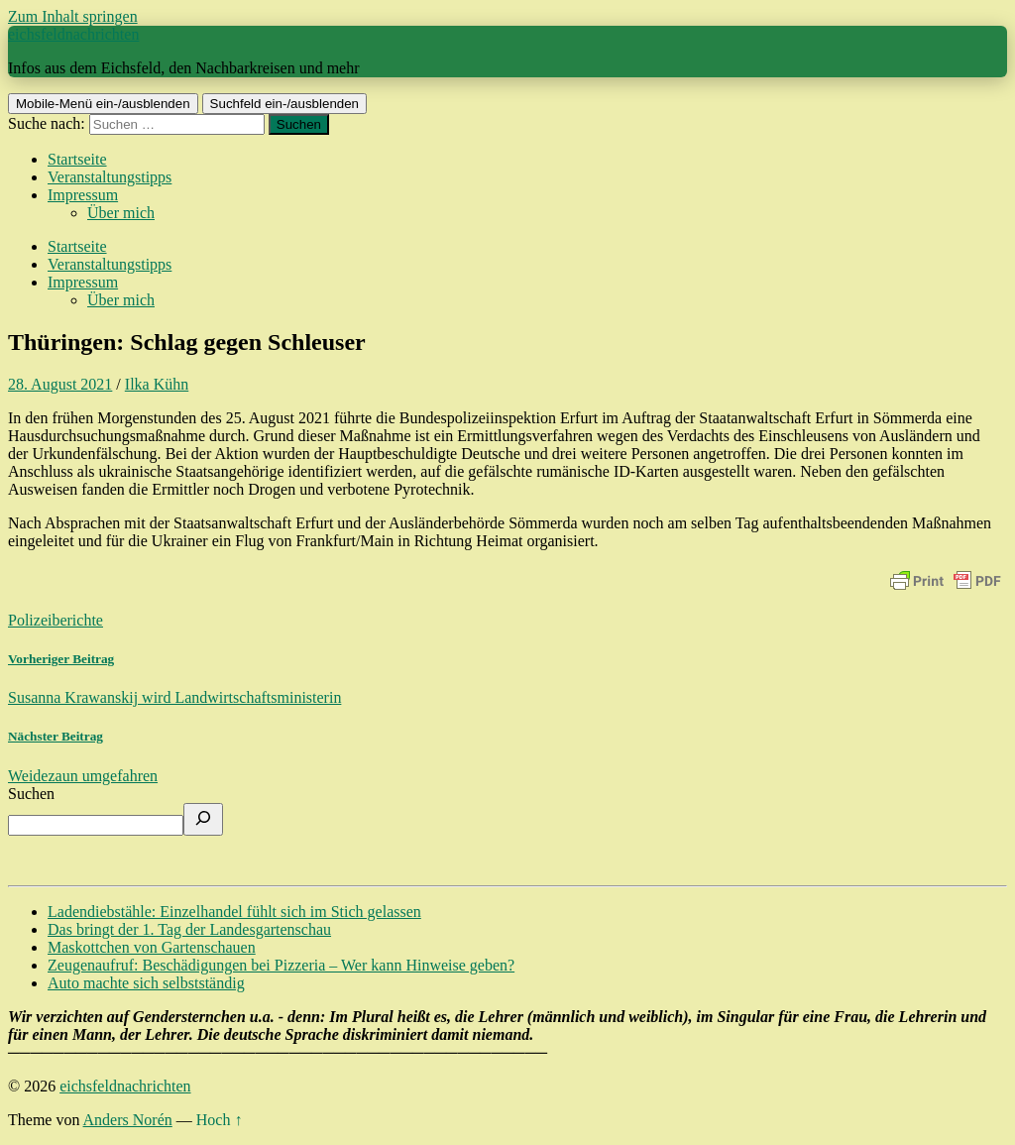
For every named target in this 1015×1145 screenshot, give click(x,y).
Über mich (121, 212)
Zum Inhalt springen (73, 16)
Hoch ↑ (219, 1119)
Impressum (83, 194)
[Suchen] (203, 819)
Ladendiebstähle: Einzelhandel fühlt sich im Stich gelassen (234, 911)
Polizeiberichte (55, 620)
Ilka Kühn (156, 384)
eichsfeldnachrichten (73, 34)
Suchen (31, 793)
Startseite (77, 159)
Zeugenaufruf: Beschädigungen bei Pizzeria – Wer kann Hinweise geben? (281, 965)
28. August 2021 (60, 384)
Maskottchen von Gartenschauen (152, 947)
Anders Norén (127, 1119)
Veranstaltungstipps (109, 177)
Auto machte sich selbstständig (146, 982)
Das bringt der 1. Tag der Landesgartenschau (189, 929)
